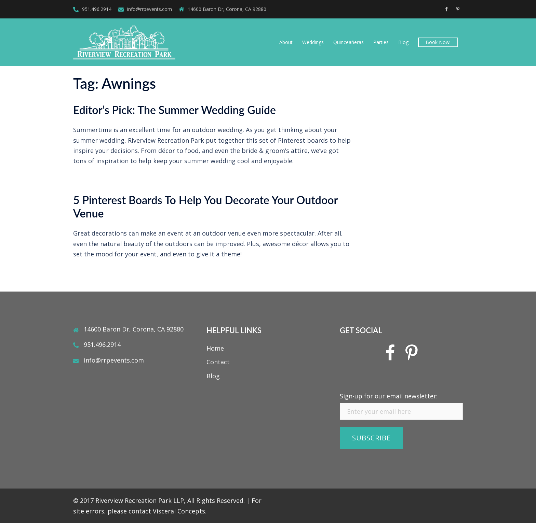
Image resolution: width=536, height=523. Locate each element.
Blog (403, 42)
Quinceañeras (348, 42)
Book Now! (438, 42)
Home (215, 348)
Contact (218, 362)
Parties (381, 42)
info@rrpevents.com (149, 9)
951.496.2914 (96, 9)
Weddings (313, 42)
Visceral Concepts (179, 511)
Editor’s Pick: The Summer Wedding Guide (174, 109)
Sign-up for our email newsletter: (389, 396)
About (286, 42)
